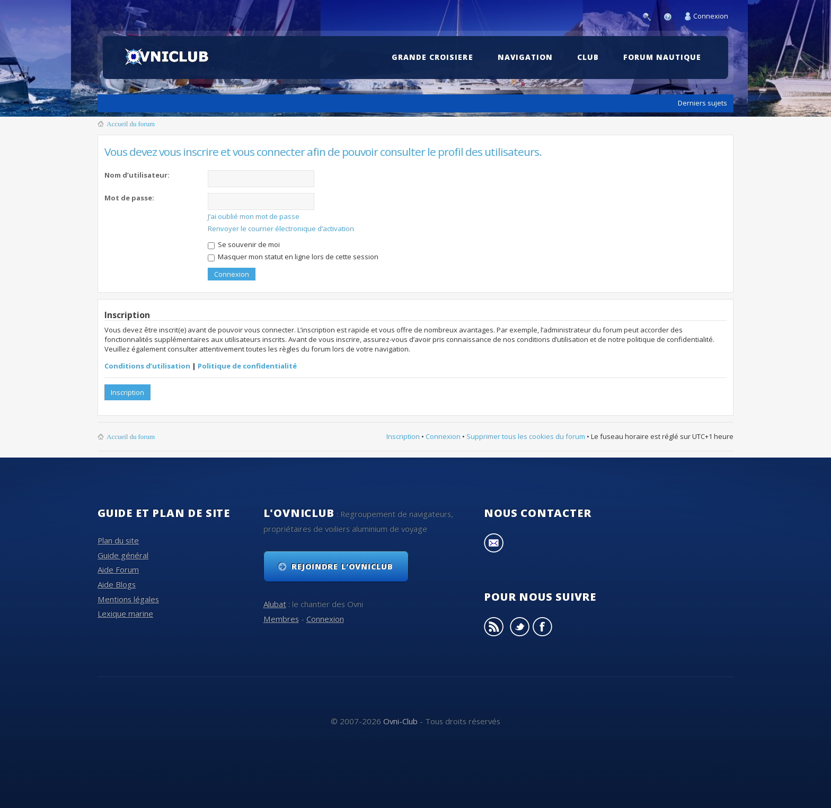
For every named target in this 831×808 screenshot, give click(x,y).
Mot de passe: (129, 198)
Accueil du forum (131, 123)
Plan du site (118, 539)
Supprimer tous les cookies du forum (525, 435)
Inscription (127, 392)
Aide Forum (118, 569)
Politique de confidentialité (247, 365)
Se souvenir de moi (244, 244)
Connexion (710, 16)
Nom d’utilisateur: (137, 175)
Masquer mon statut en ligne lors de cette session (293, 256)
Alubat (274, 603)
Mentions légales (128, 598)
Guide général (123, 554)
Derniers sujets (702, 103)
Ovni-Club (400, 720)
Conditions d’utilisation (147, 365)
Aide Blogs (117, 583)
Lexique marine (125, 613)
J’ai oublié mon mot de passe (253, 216)
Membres (281, 617)
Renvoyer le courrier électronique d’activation (281, 228)
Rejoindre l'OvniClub (342, 566)
